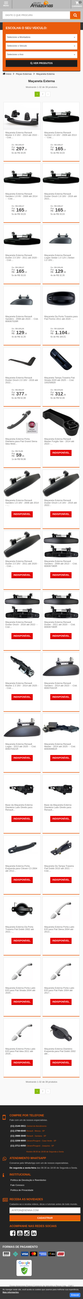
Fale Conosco (17, 1185)
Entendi (75, 1295)
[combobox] (41, 37)
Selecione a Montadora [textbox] (18, 37)
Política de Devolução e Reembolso (28, 1180)
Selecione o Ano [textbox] (15, 54)
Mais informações (11, 1292)
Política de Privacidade (21, 1190)
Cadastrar (45, 1217)
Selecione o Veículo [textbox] (17, 45)
